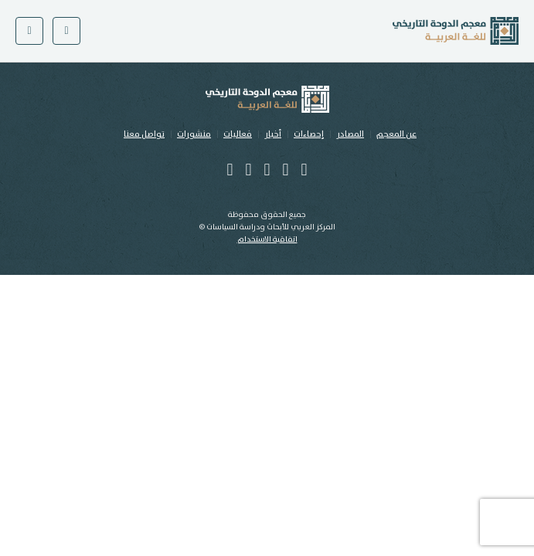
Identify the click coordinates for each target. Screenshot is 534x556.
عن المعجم (396, 134)
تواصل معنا (144, 134)
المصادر (350, 134)
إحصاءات (309, 134)
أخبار (272, 134)
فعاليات (237, 134)
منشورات (194, 134)
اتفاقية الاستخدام (267, 239)
